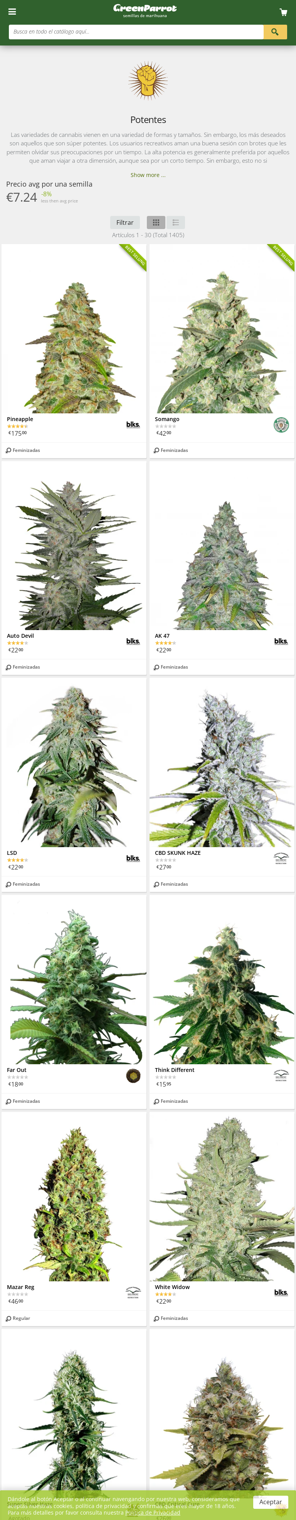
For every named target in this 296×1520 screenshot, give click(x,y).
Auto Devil (20, 635)
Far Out (17, 1069)
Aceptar (270, 1502)
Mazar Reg (20, 1287)
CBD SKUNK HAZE (178, 852)
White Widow (172, 1287)
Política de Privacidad (152, 1512)
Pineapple (20, 419)
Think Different (175, 1069)
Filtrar (125, 222)
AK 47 (162, 635)
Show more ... (148, 175)
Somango (167, 419)
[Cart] (285, 12)
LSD (12, 852)
